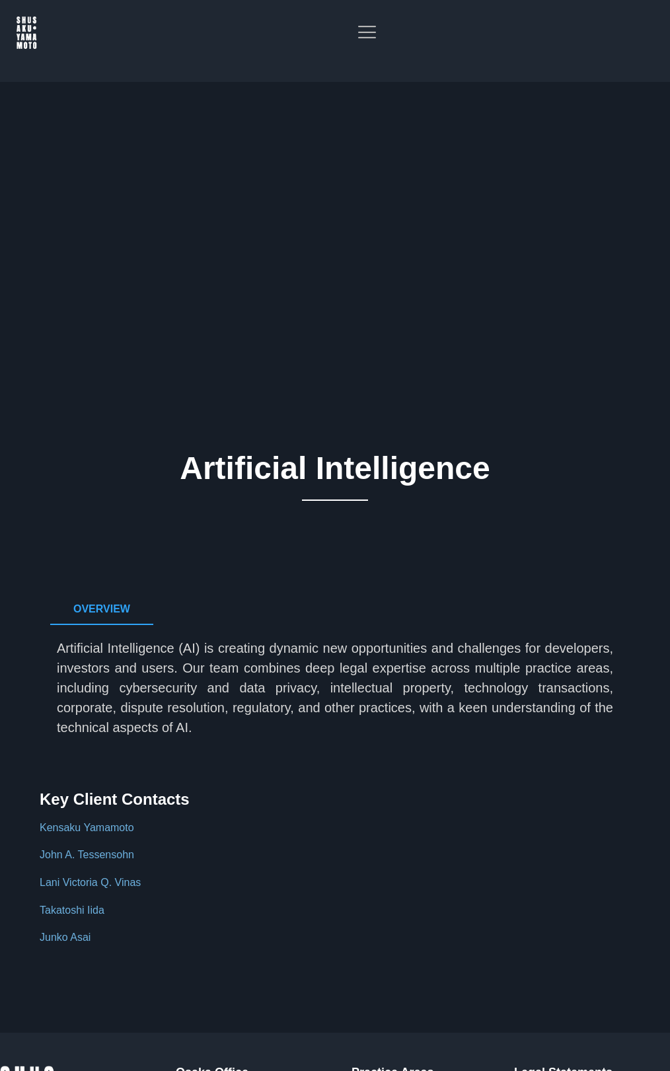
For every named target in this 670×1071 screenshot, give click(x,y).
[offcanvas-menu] (649, 46)
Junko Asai (65, 937)
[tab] (101, 609)
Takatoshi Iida (72, 910)
